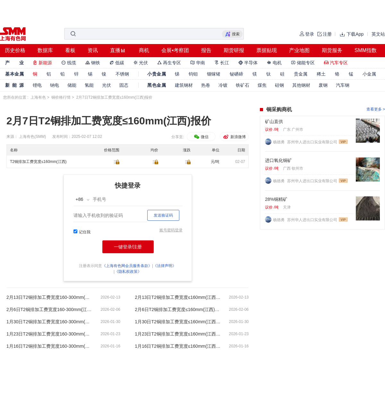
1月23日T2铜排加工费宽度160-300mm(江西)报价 (49, 333)
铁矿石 (242, 85)
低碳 (116, 62)
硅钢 (279, 85)
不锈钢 (122, 73)
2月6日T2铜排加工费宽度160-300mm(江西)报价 (49, 309)
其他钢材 (301, 85)
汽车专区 (336, 62)
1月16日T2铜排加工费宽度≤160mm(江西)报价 (178, 346)
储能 (71, 85)
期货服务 (332, 50)
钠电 (54, 85)
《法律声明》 (164, 266)
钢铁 (92, 62)
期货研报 (234, 50)
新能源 (42, 62)
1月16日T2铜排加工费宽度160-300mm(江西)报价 (49, 346)
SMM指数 (366, 50)
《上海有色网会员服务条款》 (127, 266)
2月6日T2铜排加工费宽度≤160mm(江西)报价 (178, 309)
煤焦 (262, 85)
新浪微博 (234, 137)
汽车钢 (342, 85)
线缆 (68, 62)
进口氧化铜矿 (278, 160)
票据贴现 (266, 50)
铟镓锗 (213, 73)
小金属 (369, 73)
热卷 (205, 85)
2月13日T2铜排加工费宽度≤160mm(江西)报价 (178, 297)
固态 (123, 85)
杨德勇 (279, 142)
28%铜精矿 (276, 199)
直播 (115, 50)
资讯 (93, 50)
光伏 (140, 62)
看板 (70, 50)
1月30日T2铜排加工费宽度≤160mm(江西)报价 (178, 321)
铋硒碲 (236, 73)
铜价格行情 (61, 97)
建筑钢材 (184, 85)
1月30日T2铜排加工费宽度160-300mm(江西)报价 (49, 321)
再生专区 (169, 62)
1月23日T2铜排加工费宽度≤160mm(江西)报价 (178, 333)
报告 (206, 50)
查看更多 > (375, 109)
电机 (274, 62)
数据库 (45, 50)
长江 (221, 62)
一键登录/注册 (128, 246)
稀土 (321, 73)
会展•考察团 (175, 50)
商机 (144, 50)
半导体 (248, 62)
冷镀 (222, 85)
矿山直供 (274, 121)
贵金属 (300, 73)
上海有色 (38, 97)
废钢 (323, 85)
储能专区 (303, 62)
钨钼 (193, 73)
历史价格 (15, 50)
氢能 (89, 85)
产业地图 (299, 50)
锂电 (37, 85)
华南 (197, 62)
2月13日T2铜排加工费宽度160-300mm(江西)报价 (49, 297)
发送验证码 (163, 215)
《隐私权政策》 (128, 271)
